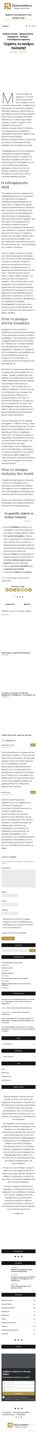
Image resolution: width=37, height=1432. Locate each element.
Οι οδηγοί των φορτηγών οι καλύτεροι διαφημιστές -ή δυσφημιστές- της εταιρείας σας (18, 694)
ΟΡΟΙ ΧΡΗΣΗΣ (6, 1412)
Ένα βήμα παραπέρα (7, 973)
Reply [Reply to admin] (33, 792)
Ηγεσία (3, 1319)
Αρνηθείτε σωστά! (7, 968)
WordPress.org (6, 1080)
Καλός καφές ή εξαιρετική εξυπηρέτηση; (15, 653)
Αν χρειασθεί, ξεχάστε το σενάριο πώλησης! (19, 515)
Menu (6, 26)
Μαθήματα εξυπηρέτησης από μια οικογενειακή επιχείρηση (15, 984)
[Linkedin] (7, 590)
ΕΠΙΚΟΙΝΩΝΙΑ (21, 1414)
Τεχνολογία (4, 1333)
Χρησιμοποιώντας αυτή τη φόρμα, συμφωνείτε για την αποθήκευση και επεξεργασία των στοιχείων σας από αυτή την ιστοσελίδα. (18, 923)
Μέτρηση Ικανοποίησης (8, 1322)
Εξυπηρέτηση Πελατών (8, 1308)
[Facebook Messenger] (26, 590)
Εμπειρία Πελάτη (26, 34)
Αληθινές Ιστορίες (10, 34)
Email (4, 901)
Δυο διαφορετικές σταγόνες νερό (11, 962)
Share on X (28, 521)
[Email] (18, 590)
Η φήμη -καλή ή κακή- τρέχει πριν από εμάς (16, 735)
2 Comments (23, 52)
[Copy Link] (14, 590)
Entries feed (5, 1073)
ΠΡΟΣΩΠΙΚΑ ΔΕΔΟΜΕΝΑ (27, 1399)
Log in (3, 1069)
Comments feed (6, 1076)
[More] (30, 590)
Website (4, 910)
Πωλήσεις (24, 37)
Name (4, 892)
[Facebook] (22, 590)
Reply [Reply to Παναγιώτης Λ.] (33, 745)
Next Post (27, 604)
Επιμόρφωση (13, 37)
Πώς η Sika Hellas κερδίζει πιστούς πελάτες (14, 978)
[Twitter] (11, 590)
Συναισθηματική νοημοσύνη (18, 40)
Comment (6, 868)
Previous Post (10, 604)
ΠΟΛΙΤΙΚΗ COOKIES (8, 1414)
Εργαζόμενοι (5, 1315)
